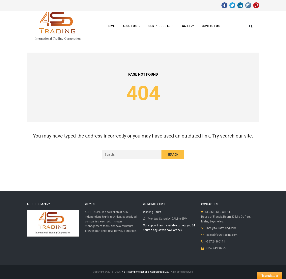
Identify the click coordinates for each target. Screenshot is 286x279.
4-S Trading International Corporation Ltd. (145, 271)
